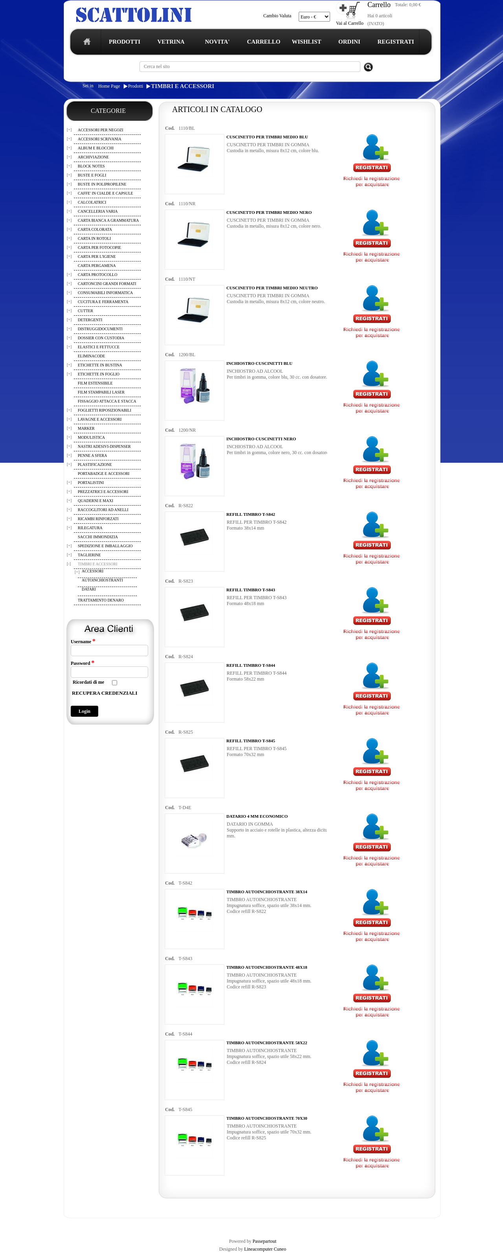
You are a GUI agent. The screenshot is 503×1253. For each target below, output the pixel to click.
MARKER (86, 428)
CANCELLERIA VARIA (98, 211)
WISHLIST (306, 42)
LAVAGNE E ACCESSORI (99, 419)
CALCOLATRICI (92, 202)
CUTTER (85, 311)
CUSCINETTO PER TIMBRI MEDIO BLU (267, 136)
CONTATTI (268, 1224)
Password (82, 663)
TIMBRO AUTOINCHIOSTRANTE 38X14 (266, 891)
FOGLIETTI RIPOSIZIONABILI (104, 410)
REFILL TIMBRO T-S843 (250, 589)
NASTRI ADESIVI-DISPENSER (104, 446)
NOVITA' (217, 42)
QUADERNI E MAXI (95, 501)
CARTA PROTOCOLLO (97, 274)
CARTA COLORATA (95, 229)
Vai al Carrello (349, 23)
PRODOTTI (124, 42)
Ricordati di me (88, 682)
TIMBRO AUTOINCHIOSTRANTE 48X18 (266, 967)
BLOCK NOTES (91, 166)
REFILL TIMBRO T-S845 (250, 740)
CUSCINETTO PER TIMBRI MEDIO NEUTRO (272, 287)
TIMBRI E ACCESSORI (182, 86)
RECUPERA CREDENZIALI (105, 693)
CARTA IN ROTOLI (94, 238)
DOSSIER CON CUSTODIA (101, 338)
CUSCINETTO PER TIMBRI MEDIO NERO (269, 212)
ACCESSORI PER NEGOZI (100, 130)
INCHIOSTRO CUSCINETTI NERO (261, 438)
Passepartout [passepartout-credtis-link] (265, 1241)
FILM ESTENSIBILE (95, 383)
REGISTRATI (395, 42)
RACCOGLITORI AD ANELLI (103, 510)
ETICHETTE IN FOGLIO (98, 374)
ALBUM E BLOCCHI (96, 148)
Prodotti (135, 86)
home (85, 44)
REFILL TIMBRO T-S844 (250, 665)
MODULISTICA (91, 437)
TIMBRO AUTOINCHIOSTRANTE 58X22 (266, 1042)
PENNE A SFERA (92, 455)
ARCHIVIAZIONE (93, 157)
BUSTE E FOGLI (92, 175)
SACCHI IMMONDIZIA (98, 537)
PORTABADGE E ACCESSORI (103, 473)
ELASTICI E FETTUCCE (98, 347)
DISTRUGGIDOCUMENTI (100, 329)
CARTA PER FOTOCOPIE (99, 247)
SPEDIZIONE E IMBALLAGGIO (105, 546)
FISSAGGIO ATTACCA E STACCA (107, 401)
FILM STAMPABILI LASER (101, 392)
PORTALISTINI (91, 482)
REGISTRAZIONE (84, 1224)
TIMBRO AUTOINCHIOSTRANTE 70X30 (266, 1118)
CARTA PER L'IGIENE (97, 256)
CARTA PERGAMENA (97, 265)
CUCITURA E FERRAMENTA (103, 302)
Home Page (109, 86)
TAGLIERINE (89, 555)
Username (83, 641)
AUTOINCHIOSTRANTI (102, 580)
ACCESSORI (92, 571)
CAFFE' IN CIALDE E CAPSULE (105, 193)
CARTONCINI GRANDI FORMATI (107, 284)
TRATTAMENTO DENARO (101, 600)
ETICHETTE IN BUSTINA (100, 365)
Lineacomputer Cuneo (265, 1249)
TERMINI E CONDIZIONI (131, 1224)
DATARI (89, 589)
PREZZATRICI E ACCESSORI (103, 491)
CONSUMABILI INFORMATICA (105, 293)
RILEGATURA (90, 528)
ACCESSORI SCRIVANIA (99, 139)
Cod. (169, 128)
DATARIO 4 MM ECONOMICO (257, 816)
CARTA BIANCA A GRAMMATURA (108, 220)
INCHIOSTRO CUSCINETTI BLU (259, 363)
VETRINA (170, 42)
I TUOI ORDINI (236, 1224)
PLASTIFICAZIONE (95, 464)
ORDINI (349, 42)
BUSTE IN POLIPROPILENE (102, 184)
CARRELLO (263, 42)
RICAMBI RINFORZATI (98, 519)
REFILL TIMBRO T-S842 (250, 514)
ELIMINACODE (91, 356)
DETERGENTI (90, 320)
